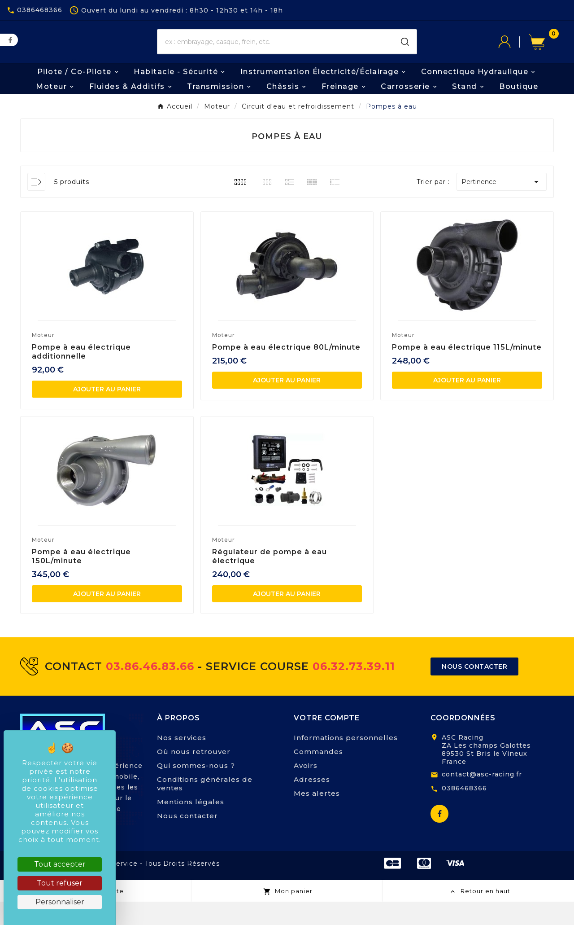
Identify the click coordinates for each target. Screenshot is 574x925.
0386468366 (464, 811)
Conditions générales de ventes (204, 806)
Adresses (312, 802)
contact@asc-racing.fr (482, 797)
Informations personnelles (346, 761)
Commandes (318, 775)
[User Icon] (513, 54)
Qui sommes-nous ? (196, 789)
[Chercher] (276, 54)
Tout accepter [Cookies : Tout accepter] (60, 864)
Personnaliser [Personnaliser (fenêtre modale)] (59, 902)
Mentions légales (190, 825)
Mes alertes (317, 816)
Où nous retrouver (193, 775)
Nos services (181, 761)
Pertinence (501, 204)
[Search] (405, 54)
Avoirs (305, 789)
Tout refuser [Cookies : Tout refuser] (60, 883)
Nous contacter (187, 839)
